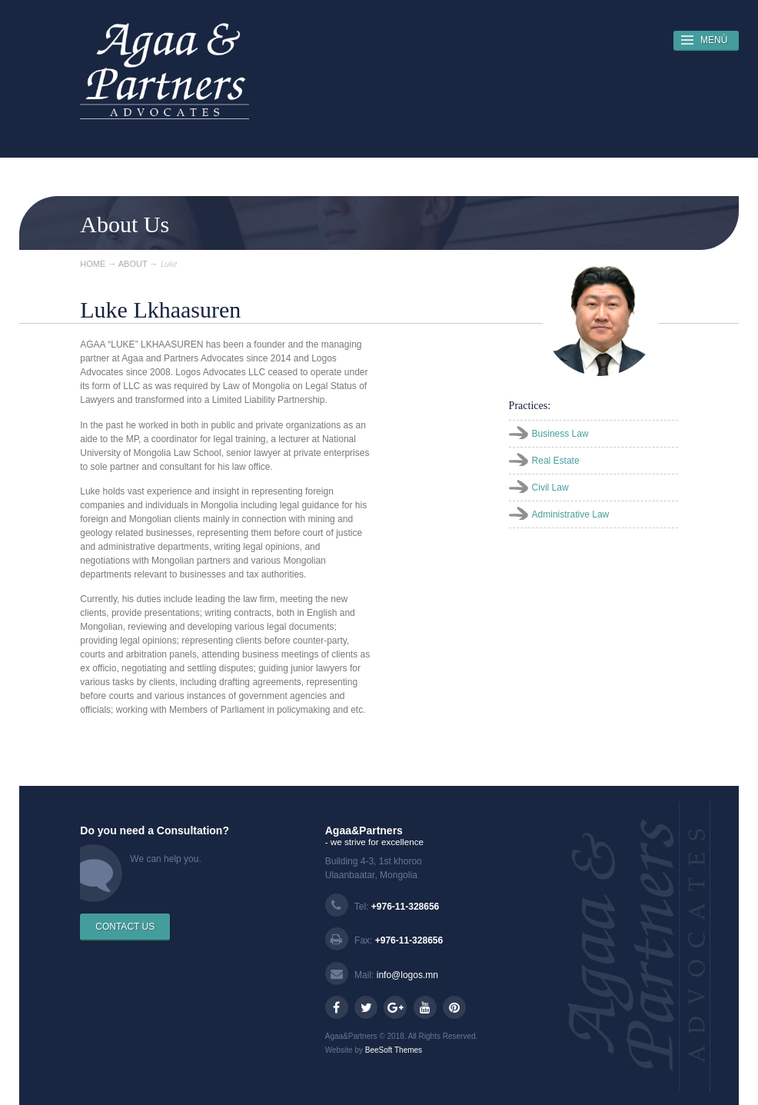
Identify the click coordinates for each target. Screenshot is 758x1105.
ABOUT (133, 263)
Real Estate (556, 460)
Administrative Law (571, 514)
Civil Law (550, 487)
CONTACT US (125, 926)
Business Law (560, 433)
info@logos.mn (407, 975)
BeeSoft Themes (393, 1050)
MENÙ (713, 40)
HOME (92, 263)
